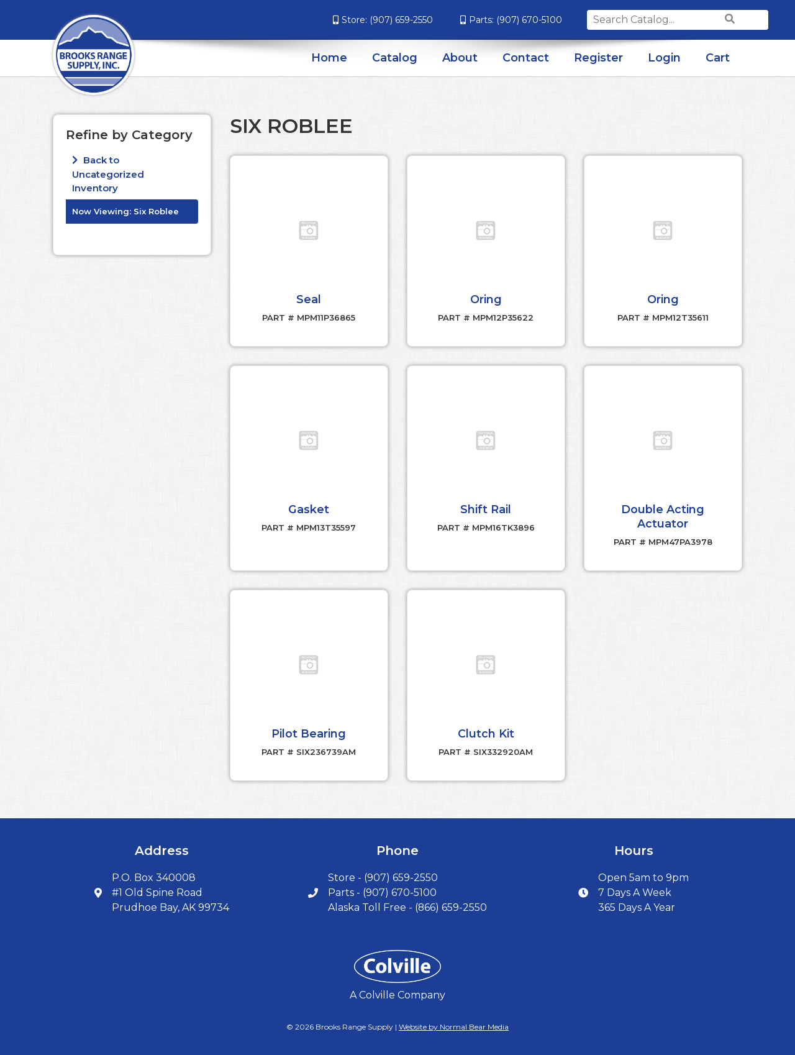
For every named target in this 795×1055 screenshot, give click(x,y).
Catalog (394, 58)
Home (329, 58)
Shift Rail (485, 508)
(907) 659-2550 (370, 19)
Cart (718, 58)
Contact (525, 58)
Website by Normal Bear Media (454, 1024)
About (460, 58)
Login (664, 58)
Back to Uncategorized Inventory (108, 174)
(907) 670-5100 (498, 19)
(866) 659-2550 (451, 905)
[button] (309, 230)
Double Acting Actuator (662, 515)
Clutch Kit (486, 731)
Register (598, 58)
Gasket (308, 508)
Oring (486, 299)
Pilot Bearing (308, 731)
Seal (308, 299)
